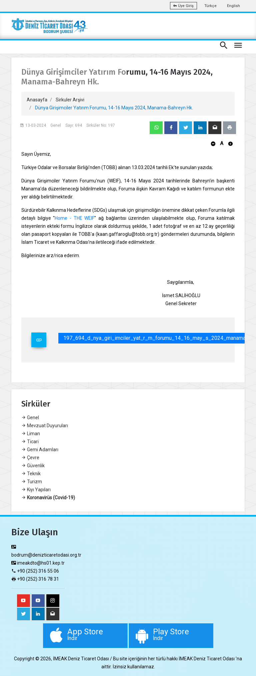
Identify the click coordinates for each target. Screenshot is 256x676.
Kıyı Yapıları (36, 489)
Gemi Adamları (39, 449)
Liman (30, 433)
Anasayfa (37, 99)
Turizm (31, 481)
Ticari (30, 441)
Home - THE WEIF (74, 218)
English (233, 6)
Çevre (30, 457)
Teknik (31, 473)
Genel (30, 417)
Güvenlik (33, 465)
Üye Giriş (183, 6)
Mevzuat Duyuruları (44, 425)
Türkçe (210, 6)
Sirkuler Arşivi (70, 99)
